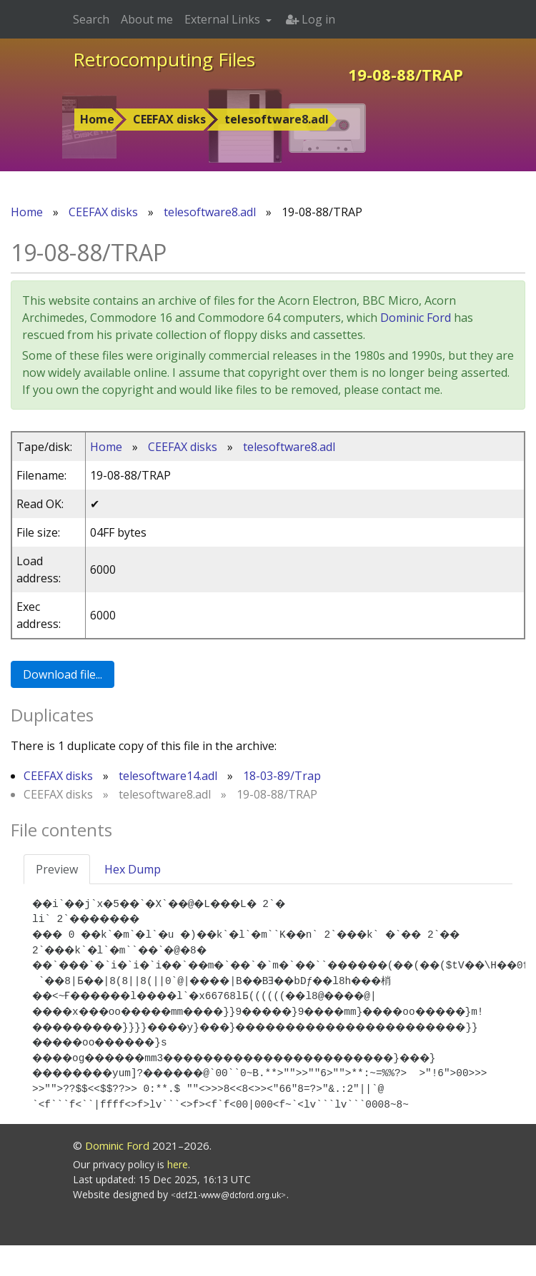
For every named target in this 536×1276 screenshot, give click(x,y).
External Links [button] (223, 19)
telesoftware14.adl (168, 776)
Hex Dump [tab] (132, 869)
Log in (310, 19)
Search (91, 19)
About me (147, 19)
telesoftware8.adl (276, 119)
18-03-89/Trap (282, 776)
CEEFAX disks (169, 119)
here (177, 1195)
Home (97, 119)
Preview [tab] (57, 869)
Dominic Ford (415, 317)
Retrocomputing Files (164, 59)
